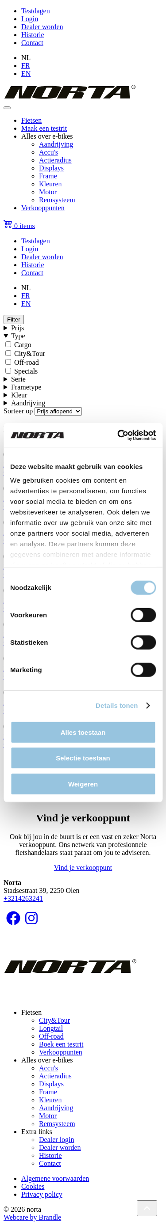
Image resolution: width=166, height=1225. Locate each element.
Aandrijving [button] (28, 403)
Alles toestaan (83, 732)
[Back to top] (147, 1208)
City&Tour (29, 353)
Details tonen (117, 705)
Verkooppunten (43, 208)
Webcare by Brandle (32, 1217)
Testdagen (35, 11)
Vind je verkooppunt (83, 867)
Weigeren (83, 783)
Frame (48, 176)
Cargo (22, 344)
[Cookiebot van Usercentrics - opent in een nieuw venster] (118, 435)
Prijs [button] (17, 328)
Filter (13, 319)
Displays (51, 168)
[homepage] (69, 97)
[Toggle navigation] (7, 107)
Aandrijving (56, 144)
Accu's (48, 152)
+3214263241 (23, 898)
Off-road (26, 362)
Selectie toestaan (83, 758)
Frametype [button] (26, 387)
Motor (48, 192)
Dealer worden (42, 26)
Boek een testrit (61, 1044)
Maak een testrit (44, 128)
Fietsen (31, 120)
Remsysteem (57, 200)
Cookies (32, 1186)
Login (29, 19)
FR (25, 65)
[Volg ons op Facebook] (13, 921)
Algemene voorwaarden (55, 1178)
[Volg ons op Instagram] (31, 921)
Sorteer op (18, 411)
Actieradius (55, 160)
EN (26, 73)
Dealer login (56, 1139)
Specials (26, 371)
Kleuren (50, 184)
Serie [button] (18, 379)
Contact (32, 42)
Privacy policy (41, 1194)
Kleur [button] (19, 395)
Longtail (51, 1028)
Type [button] (18, 336)
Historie (32, 34)
